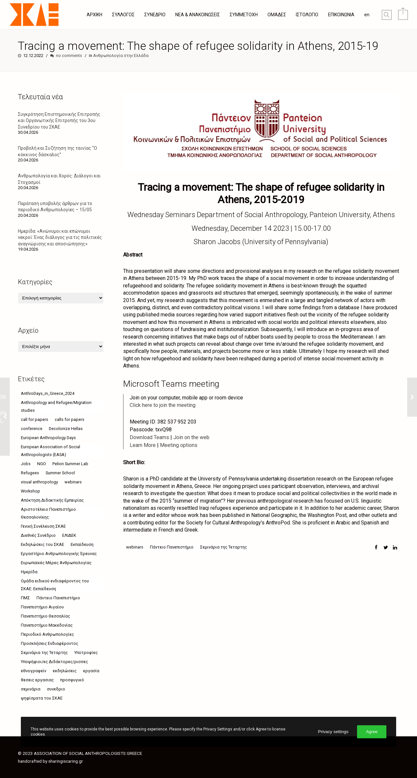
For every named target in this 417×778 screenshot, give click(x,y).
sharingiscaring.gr (65, 761)
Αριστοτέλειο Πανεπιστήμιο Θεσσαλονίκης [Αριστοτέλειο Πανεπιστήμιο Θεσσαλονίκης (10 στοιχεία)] (48, 513)
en (366, 14)
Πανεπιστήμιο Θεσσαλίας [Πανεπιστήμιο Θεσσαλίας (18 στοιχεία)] (45, 616)
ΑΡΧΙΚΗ (94, 14)
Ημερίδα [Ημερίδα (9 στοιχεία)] (29, 571)
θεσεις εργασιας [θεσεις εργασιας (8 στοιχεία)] (37, 679)
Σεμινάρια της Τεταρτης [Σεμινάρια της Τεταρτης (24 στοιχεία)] (44, 652)
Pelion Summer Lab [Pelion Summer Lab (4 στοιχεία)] (70, 463)
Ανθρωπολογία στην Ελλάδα (121, 55)
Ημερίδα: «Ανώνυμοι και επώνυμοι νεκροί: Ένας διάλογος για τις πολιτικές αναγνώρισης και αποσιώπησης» (60, 237)
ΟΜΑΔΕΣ (276, 14)
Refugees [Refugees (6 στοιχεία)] (30, 472)
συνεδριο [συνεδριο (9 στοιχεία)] (56, 689)
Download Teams (149, 437)
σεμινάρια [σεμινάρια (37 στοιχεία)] (30, 689)
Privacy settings (333, 731)
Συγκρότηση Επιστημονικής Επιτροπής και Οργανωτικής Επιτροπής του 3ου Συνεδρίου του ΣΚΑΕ (59, 120)
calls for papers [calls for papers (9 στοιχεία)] (69, 419)
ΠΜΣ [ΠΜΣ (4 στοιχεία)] (25, 597)
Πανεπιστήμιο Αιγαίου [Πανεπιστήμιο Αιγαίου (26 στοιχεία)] (42, 606)
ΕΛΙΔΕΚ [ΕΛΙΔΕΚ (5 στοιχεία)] (69, 535)
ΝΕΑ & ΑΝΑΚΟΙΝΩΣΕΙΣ (197, 14)
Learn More (143, 445)
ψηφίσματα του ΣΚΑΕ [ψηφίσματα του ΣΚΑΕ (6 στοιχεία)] (42, 698)
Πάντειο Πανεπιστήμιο (172, 547)
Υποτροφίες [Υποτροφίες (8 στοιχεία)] (86, 652)
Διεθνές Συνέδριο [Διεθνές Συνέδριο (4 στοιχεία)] (38, 535)
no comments (69, 55)
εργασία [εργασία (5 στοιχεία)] (91, 670)
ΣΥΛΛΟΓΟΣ (123, 14)
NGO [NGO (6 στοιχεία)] (41, 463)
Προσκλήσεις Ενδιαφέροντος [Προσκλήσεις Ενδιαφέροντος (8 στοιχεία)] (49, 643)
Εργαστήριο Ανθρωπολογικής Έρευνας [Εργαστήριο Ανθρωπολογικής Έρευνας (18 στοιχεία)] (59, 553)
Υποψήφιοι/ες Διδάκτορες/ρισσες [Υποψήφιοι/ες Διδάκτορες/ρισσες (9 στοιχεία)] (54, 661)
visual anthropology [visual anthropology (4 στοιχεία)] (39, 481)
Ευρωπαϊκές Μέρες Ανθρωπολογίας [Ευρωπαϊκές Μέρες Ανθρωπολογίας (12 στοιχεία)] (56, 562)
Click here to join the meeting (162, 405)
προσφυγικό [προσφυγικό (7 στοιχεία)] (72, 679)
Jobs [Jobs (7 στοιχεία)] (26, 463)
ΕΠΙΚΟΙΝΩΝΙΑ (341, 14)
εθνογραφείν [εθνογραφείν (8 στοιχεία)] (33, 670)
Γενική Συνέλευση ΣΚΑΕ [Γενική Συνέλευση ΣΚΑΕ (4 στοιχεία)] (43, 526)
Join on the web (191, 437)
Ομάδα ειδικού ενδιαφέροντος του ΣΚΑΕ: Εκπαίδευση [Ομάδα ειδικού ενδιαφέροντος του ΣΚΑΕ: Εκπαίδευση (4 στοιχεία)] (55, 584)
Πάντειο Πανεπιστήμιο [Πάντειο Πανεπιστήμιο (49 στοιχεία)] (58, 597)
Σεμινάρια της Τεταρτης (223, 547)
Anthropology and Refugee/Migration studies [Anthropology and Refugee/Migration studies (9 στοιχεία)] (56, 406)
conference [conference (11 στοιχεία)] (31, 428)
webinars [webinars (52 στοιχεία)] (73, 481)
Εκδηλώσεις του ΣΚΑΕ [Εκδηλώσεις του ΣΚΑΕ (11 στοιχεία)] (42, 544)
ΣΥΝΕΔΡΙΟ (154, 14)
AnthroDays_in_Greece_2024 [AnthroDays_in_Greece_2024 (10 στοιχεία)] (47, 393)
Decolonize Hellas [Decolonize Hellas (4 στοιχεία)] (66, 428)
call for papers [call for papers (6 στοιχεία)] (34, 419)
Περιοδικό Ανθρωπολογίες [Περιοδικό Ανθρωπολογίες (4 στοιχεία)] (47, 634)
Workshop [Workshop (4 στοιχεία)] (30, 491)
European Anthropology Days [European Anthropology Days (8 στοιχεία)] (48, 437)
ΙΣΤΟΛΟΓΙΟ (307, 14)
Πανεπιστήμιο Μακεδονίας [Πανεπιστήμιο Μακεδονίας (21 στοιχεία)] (47, 625)
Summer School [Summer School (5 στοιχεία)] (60, 472)
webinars (134, 547)
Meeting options (178, 445)
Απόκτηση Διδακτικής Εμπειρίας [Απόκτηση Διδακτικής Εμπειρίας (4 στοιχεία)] (52, 500)
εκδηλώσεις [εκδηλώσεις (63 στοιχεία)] (65, 670)
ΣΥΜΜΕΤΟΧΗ (244, 14)
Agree (372, 731)
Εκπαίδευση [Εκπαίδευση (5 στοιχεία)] (82, 544)
